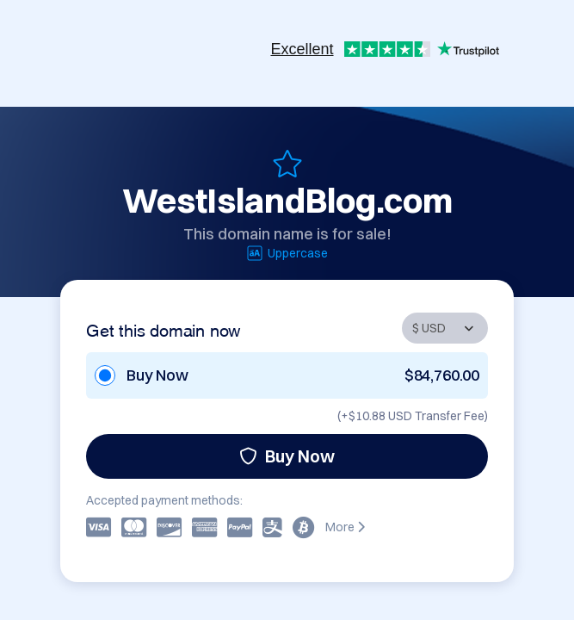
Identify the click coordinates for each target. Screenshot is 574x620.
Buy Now (287, 456)
